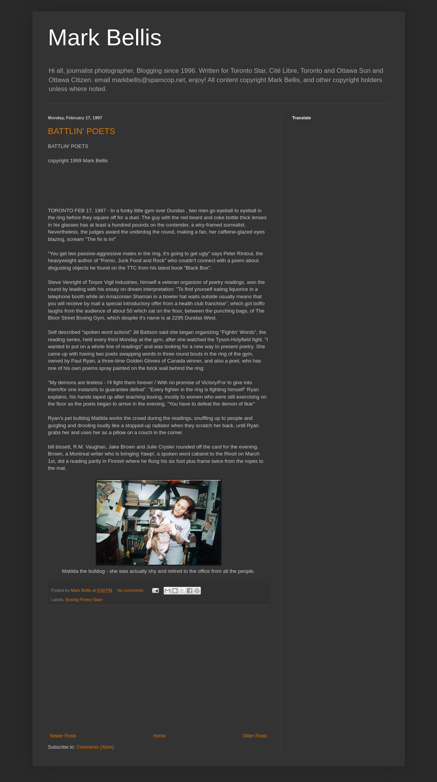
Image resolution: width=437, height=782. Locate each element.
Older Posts (255, 736)
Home (159, 736)
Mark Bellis (105, 37)
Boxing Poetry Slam (84, 599)
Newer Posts (63, 736)
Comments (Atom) (95, 747)
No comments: (131, 590)
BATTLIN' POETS (82, 131)
